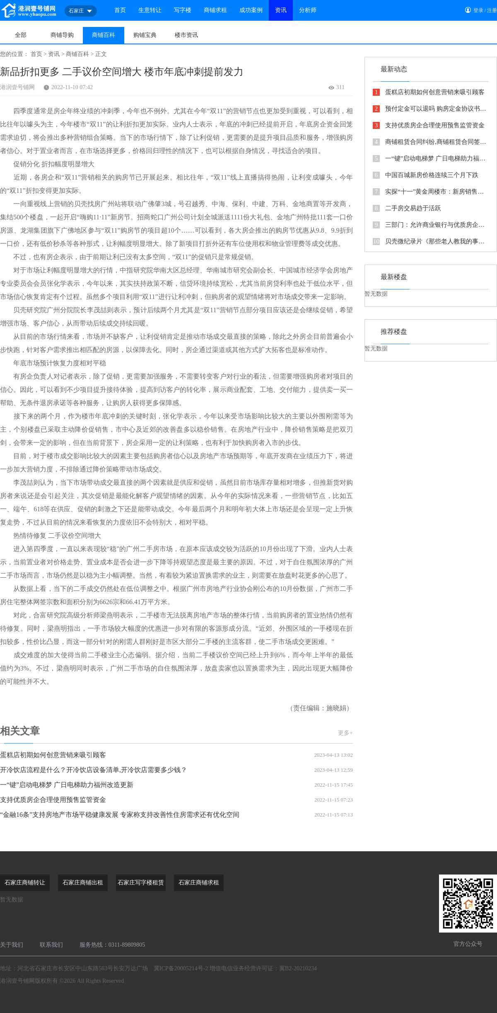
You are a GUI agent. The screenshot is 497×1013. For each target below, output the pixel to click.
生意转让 (150, 10)
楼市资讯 (186, 35)
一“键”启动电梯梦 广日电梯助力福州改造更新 (176, 784)
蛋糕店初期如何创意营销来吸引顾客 (176, 755)
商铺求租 (215, 10)
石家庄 (81, 11)
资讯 (281, 10)
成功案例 (251, 10)
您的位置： (14, 54)
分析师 (307, 10)
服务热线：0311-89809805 (112, 945)
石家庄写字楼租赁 (141, 882)
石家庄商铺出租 (83, 882)
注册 (492, 10)
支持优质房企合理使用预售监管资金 (176, 799)
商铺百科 (103, 35)
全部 (21, 35)
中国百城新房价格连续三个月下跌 (425, 175)
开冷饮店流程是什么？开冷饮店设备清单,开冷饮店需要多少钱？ (176, 770)
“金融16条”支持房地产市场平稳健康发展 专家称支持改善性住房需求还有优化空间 (176, 814)
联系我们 (51, 945)
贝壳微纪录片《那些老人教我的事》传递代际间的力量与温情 (431, 241)
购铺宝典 (145, 35)
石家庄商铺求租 (199, 882)
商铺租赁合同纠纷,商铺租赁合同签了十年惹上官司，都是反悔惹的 (431, 142)
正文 (101, 54)
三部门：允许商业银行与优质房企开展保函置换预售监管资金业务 (431, 224)
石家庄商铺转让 (25, 882)
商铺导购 (62, 35)
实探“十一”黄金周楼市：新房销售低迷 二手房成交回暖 (431, 191)
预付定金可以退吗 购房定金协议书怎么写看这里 (431, 108)
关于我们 (11, 945)
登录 (478, 10)
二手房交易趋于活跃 (407, 208)
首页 (120, 10)
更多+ (345, 733)
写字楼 (182, 10)
